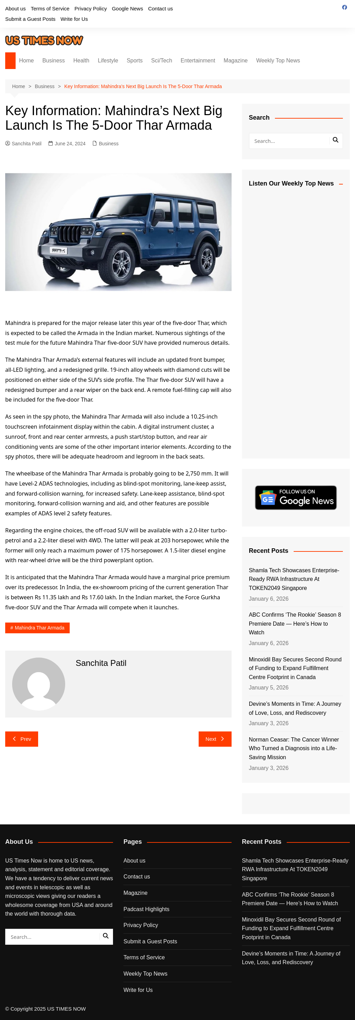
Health (81, 60)
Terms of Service (50, 8)
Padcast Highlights (146, 909)
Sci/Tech (161, 60)
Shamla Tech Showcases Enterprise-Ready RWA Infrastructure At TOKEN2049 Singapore (294, 579)
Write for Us (74, 19)
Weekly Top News (278, 60)
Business (53, 60)
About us (15, 8)
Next (215, 739)
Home (26, 60)
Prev (21, 739)
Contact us (160, 8)
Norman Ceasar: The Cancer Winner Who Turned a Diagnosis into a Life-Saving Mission (294, 748)
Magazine (236, 60)
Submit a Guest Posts (30, 19)
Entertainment (198, 60)
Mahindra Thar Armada (39, 628)
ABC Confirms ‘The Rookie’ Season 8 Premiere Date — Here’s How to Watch (295, 623)
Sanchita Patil (23, 143)
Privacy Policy (91, 8)
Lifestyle (108, 60)
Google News (127, 8)
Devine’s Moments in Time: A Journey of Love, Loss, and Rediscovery (295, 708)
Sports (134, 60)
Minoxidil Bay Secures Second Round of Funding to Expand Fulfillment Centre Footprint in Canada (295, 668)
